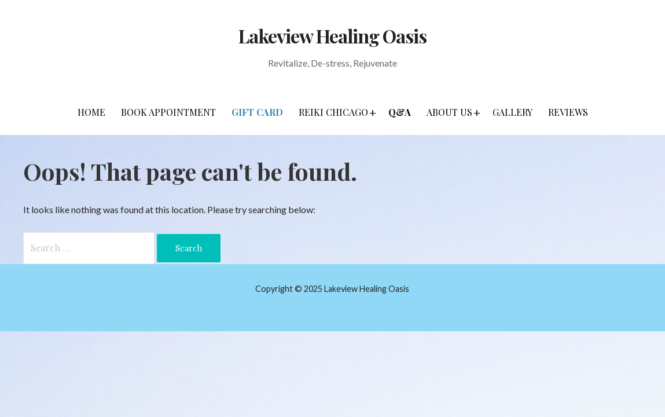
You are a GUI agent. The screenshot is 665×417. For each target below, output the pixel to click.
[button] (373, 112)
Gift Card (257, 112)
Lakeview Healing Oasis (332, 35)
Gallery (512, 112)
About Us (449, 112)
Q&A (399, 112)
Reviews (568, 112)
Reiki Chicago (333, 112)
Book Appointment (168, 112)
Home (91, 112)
